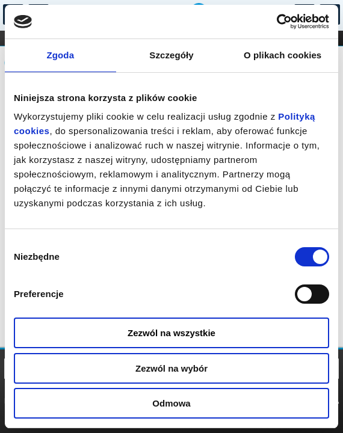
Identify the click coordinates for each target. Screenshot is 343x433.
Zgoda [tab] (61, 55)
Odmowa (171, 403)
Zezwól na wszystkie (171, 333)
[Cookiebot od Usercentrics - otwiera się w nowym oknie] (276, 21)
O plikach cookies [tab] (282, 55)
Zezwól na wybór (171, 368)
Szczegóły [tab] (171, 55)
